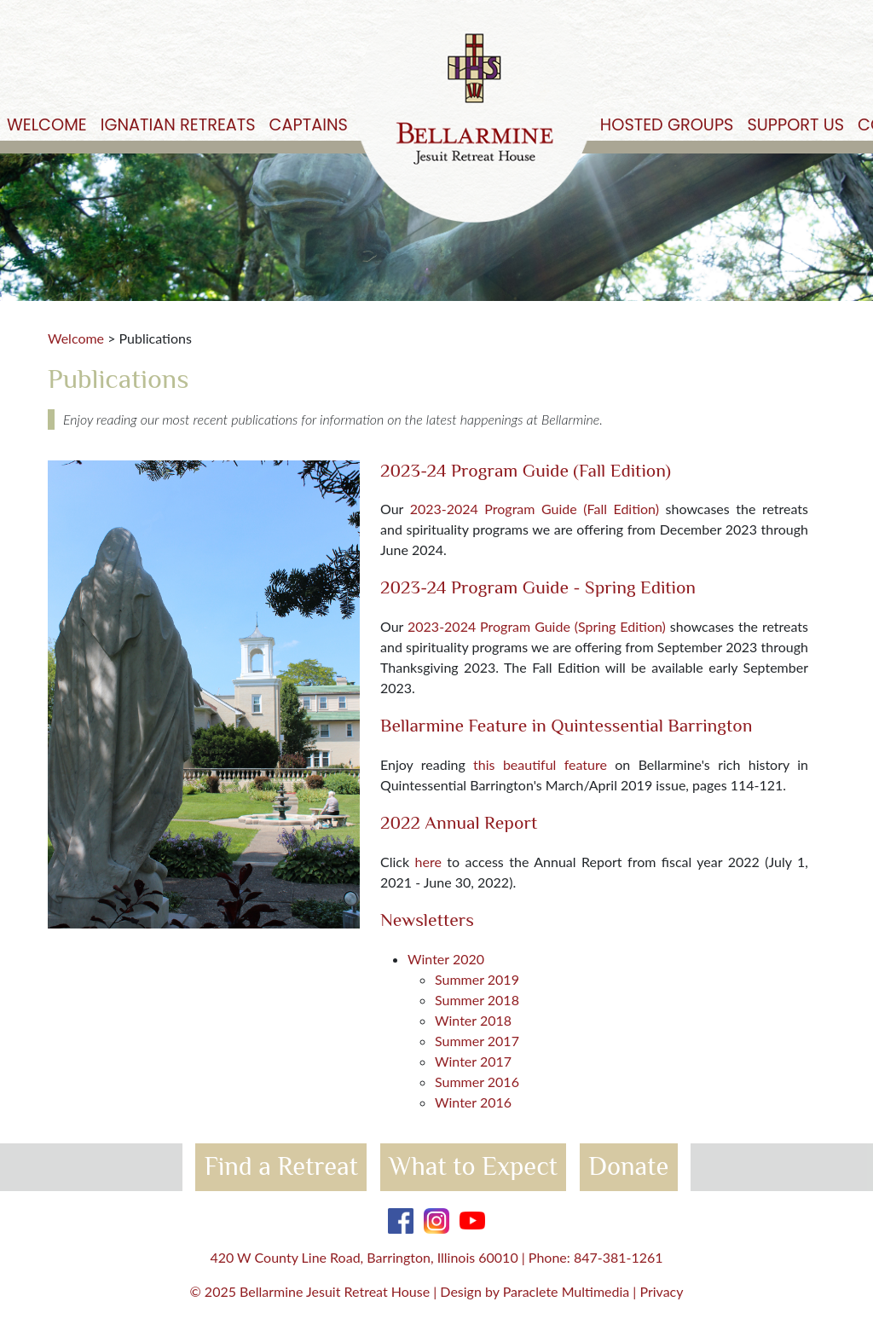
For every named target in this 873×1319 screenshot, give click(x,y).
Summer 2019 (477, 979)
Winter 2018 (473, 1020)
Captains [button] (308, 124)
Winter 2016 (473, 1102)
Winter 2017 (473, 1061)
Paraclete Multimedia (566, 1291)
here (428, 861)
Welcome (76, 338)
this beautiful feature (540, 764)
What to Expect (473, 1166)
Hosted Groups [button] (667, 124)
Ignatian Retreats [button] (178, 124)
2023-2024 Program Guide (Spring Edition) (537, 626)
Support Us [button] (795, 124)
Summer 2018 (477, 1000)
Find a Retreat (281, 1166)
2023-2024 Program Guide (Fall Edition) (534, 508)
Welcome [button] (47, 124)
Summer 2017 (477, 1041)
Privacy (661, 1291)
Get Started (828, 44)
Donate (628, 1166)
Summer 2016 (477, 1081)
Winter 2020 (446, 959)
